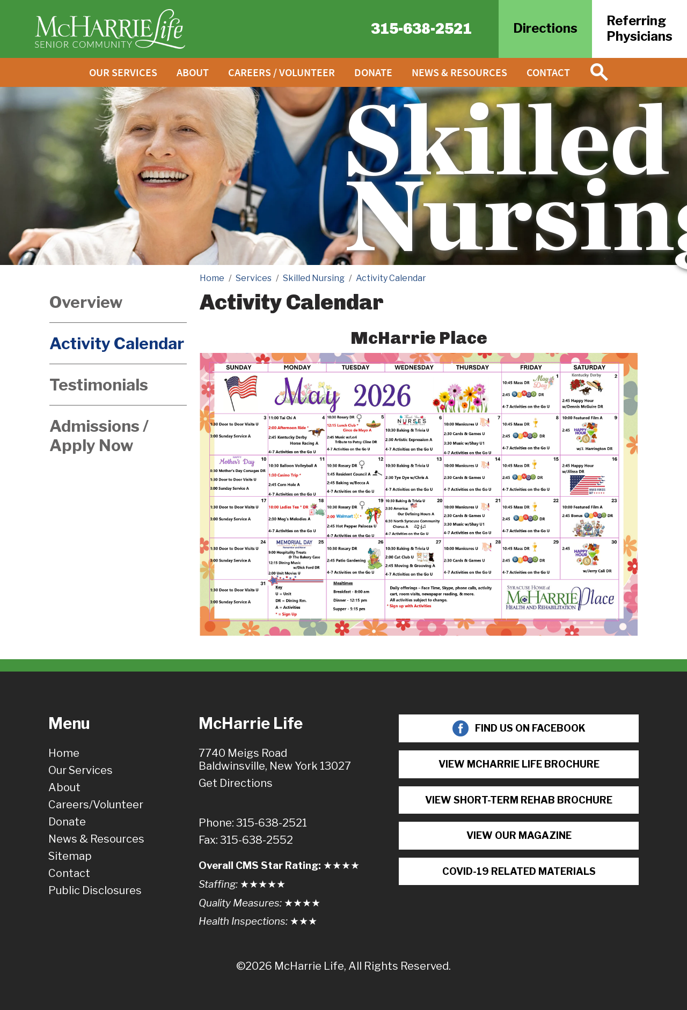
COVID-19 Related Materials (519, 871)
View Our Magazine (519, 835)
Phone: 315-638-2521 (253, 822)
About (193, 72)
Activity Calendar (116, 343)
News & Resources (459, 72)
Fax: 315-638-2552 (246, 840)
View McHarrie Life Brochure (519, 764)
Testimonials (98, 384)
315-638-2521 (421, 29)
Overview (86, 302)
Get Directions (236, 783)
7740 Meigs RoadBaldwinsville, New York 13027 (275, 759)
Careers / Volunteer (281, 72)
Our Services (123, 72)
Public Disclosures (95, 890)
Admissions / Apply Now (99, 435)
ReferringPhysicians (639, 28)
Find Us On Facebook (519, 728)
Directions (545, 28)
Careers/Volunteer (95, 804)
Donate (373, 72)
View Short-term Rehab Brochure (518, 800)
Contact (548, 72)
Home (63, 753)
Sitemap (70, 856)
